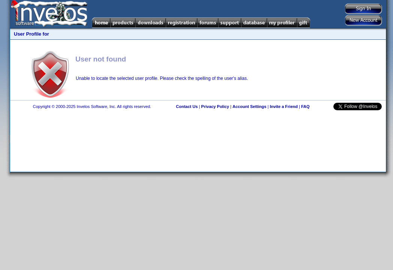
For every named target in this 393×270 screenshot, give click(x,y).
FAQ (305, 106)
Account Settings (249, 106)
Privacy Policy (215, 106)
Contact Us (187, 106)
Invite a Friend (284, 106)
